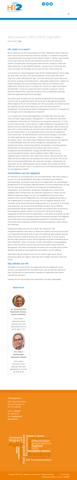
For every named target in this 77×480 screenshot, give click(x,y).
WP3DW (66, 477)
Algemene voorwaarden (32, 474)
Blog (19, 41)
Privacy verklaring (47, 474)
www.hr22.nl (13, 419)
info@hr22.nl (17, 416)
